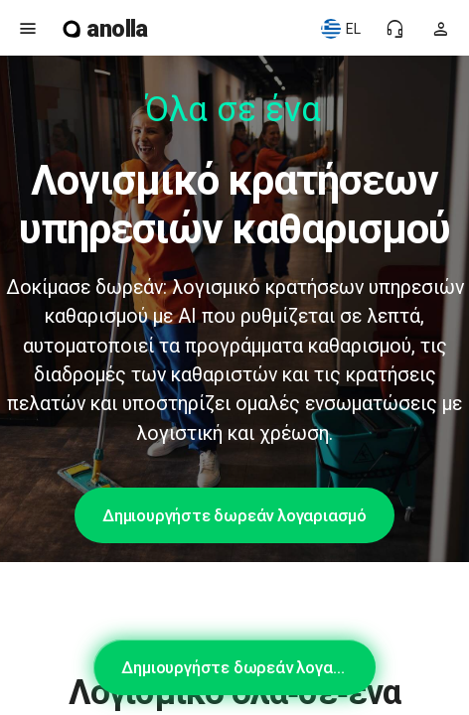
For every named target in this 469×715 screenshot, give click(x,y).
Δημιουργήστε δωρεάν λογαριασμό (234, 515)
